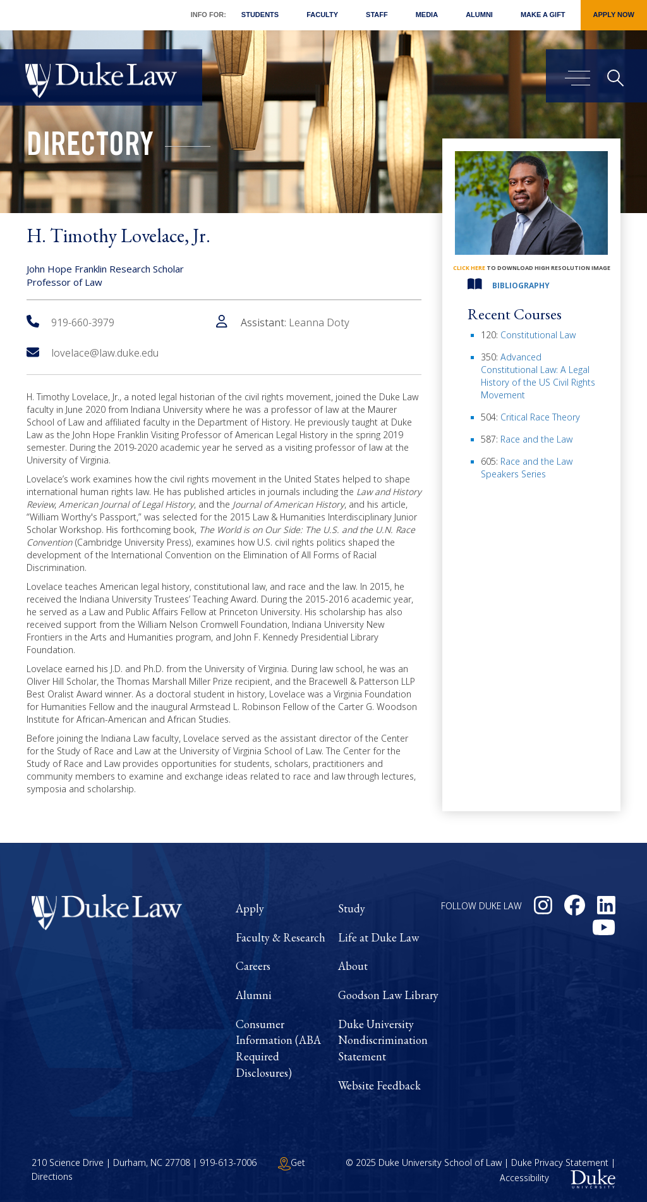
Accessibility (524, 1178)
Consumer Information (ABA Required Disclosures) (278, 1048)
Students (260, 14)
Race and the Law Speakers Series (526, 467)
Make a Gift (543, 14)
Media (427, 14)
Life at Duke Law (378, 937)
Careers (253, 966)
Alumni (479, 14)
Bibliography (521, 285)
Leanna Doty (319, 322)
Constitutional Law (538, 335)
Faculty (322, 14)
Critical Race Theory (540, 417)
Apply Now (613, 14)
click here (469, 268)
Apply (250, 908)
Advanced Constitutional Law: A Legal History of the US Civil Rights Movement (538, 376)
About (353, 966)
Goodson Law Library (388, 995)
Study (351, 908)
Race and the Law (536, 439)
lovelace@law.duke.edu (93, 353)
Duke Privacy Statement (559, 1162)
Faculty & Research (280, 937)
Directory (90, 148)
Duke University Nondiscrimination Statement (383, 1040)
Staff (377, 14)
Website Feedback (379, 1085)
